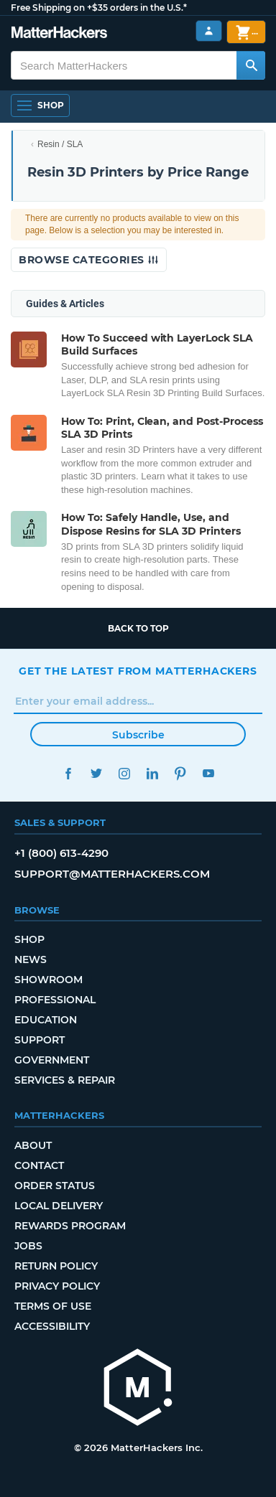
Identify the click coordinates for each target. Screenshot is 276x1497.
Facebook (67, 773)
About (33, 1145)
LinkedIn (152, 773)
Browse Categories (89, 259)
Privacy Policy (57, 1286)
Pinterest (180, 773)
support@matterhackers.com (112, 874)
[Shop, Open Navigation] (40, 105)
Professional (55, 999)
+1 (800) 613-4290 (61, 853)
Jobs (28, 1245)
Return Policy (56, 1265)
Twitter (96, 773)
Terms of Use (52, 1306)
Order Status (54, 1185)
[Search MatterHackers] (250, 65)
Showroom (48, 979)
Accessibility (52, 1326)
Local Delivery (58, 1205)
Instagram (124, 773)
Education (45, 1019)
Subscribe (138, 734)
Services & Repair (64, 1080)
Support (39, 1039)
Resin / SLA (60, 144)
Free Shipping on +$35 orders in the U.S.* (99, 7)
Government (51, 1059)
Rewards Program (70, 1225)
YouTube (208, 773)
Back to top (138, 628)
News (30, 959)
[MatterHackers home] (59, 34)
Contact (39, 1165)
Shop (29, 939)
